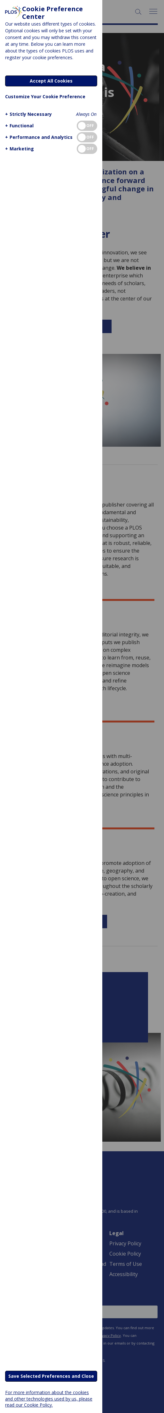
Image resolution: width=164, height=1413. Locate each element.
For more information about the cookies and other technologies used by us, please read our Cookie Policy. (48, 1398)
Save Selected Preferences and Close (51, 1376)
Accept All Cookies (51, 81)
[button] (27, 114)
